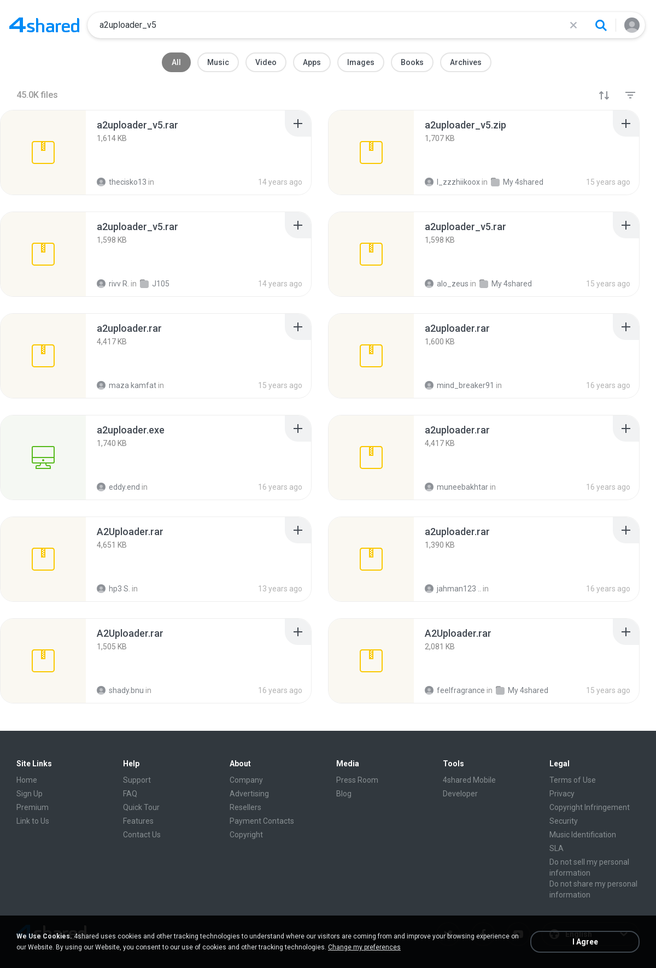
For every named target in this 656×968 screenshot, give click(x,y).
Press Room (357, 780)
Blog (344, 793)
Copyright (246, 834)
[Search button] (601, 25)
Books (412, 62)
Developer (460, 793)
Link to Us (32, 821)
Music (218, 62)
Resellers (245, 807)
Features (138, 821)
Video (266, 62)
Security (563, 821)
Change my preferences (364, 947)
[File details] (43, 152)
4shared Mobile (469, 780)
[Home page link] (44, 25)
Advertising (249, 793)
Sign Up (29, 793)
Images (360, 62)
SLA (556, 848)
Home (26, 780)
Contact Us (142, 834)
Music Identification (582, 834)
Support (137, 780)
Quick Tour (141, 807)
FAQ (130, 793)
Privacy (562, 793)
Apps (312, 62)
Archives (466, 62)
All (176, 62)
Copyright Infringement (589, 807)
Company (246, 780)
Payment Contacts (262, 821)
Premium (32, 807)
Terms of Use (572, 780)
